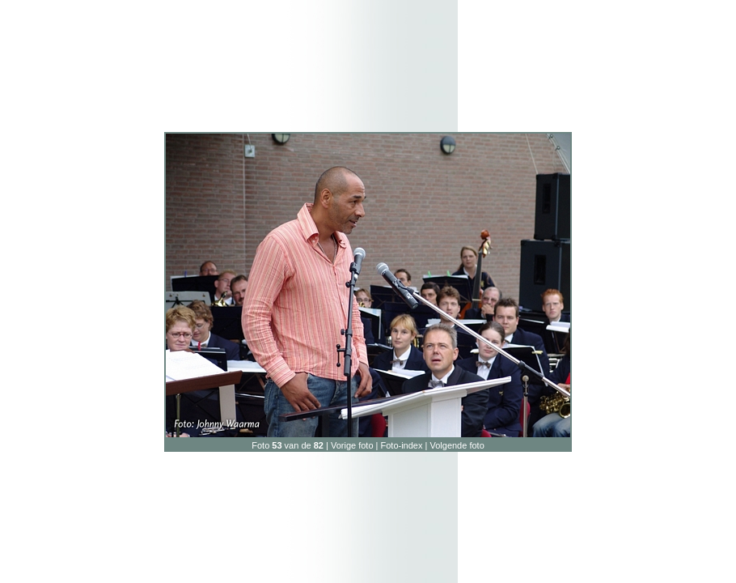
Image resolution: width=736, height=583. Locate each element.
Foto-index (402, 445)
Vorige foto (352, 445)
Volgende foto (456, 445)
